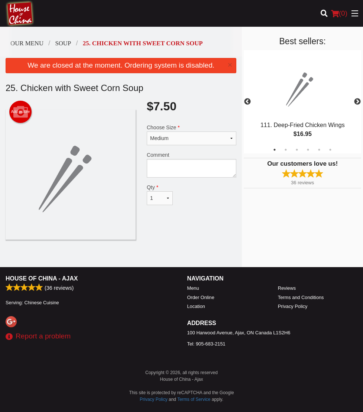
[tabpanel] (302, 102)
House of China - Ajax (42, 278)
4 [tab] (308, 149)
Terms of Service (193, 399)
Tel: (206, 344)
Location (196, 306)
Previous (247, 102)
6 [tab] (330, 149)
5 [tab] (319, 149)
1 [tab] (274, 149)
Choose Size (191, 134)
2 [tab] (285, 149)
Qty (160, 194)
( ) (339, 13)
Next (357, 102)
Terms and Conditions (301, 297)
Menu (193, 288)
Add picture (20, 112)
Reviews (287, 288)
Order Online (200, 297)
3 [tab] (297, 149)
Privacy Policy (293, 306)
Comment (191, 165)
